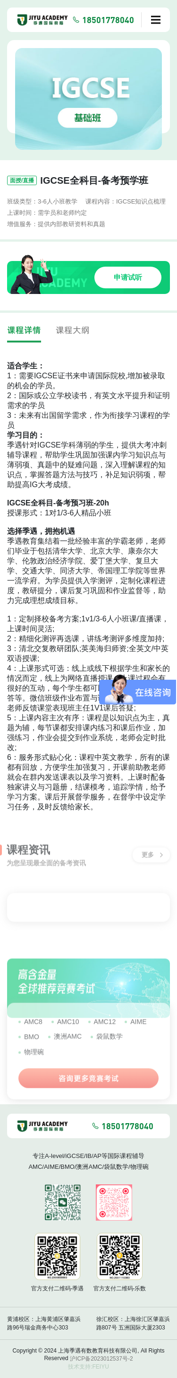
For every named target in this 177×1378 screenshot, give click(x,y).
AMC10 (68, 1028)
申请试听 (128, 277)
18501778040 (108, 19)
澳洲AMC (68, 1042)
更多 (152, 852)
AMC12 (105, 1028)
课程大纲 (73, 330)
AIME (138, 1028)
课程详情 (24, 330)
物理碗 (34, 1058)
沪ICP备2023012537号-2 (101, 1358)
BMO (31, 1043)
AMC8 (33, 1028)
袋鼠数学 (109, 1042)
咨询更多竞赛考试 (89, 1084)
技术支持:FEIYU (88, 1366)
